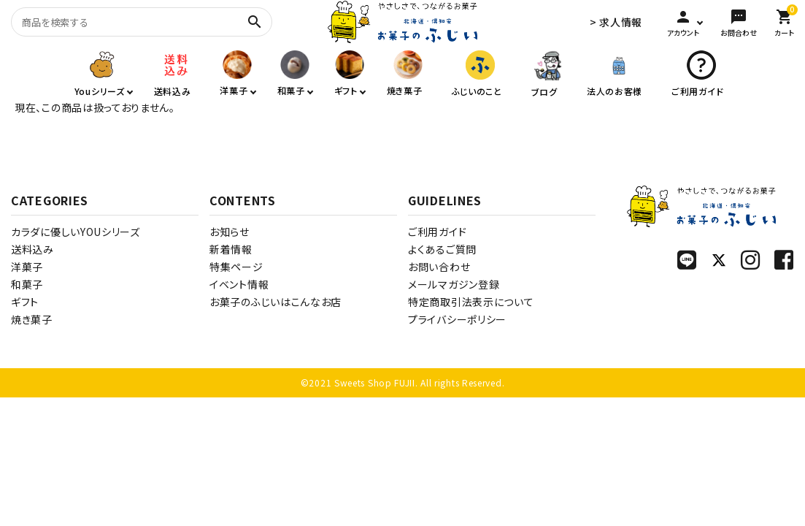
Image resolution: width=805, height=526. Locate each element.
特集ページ (236, 266)
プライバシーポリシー (457, 319)
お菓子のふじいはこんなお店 (275, 301)
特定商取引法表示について (471, 301)
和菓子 (27, 284)
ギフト (25, 301)
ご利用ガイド (437, 231)
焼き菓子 (32, 319)
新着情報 (231, 249)
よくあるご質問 (442, 249)
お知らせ (229, 231)
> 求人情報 (616, 22)
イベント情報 (239, 284)
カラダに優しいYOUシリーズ (75, 231)
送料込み (32, 249)
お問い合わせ (439, 266)
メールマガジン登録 (453, 284)
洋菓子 (27, 266)
